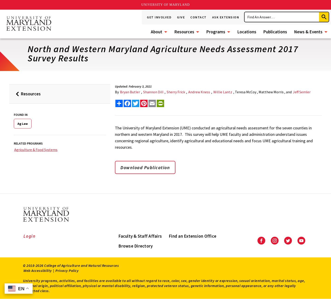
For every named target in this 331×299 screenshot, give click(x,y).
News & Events (308, 31)
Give (181, 17)
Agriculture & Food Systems (35, 149)
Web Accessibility (37, 270)
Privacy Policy (67, 270)
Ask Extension (225, 17)
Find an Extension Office (192, 236)
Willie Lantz (222, 92)
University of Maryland (165, 4)
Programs (215, 31)
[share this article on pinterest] (144, 103)
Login (29, 236)
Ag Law (22, 124)
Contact (198, 17)
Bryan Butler (130, 92)
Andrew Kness (199, 92)
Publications (275, 31)
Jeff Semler (302, 92)
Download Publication (145, 167)
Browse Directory (135, 246)
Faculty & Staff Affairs (140, 236)
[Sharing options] (119, 103)
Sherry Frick (176, 92)
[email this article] (152, 103)
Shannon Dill (153, 92)
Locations (246, 31)
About (156, 31)
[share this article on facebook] (127, 103)
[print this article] (160, 103)
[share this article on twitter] (135, 103)
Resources (184, 31)
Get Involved (159, 17)
